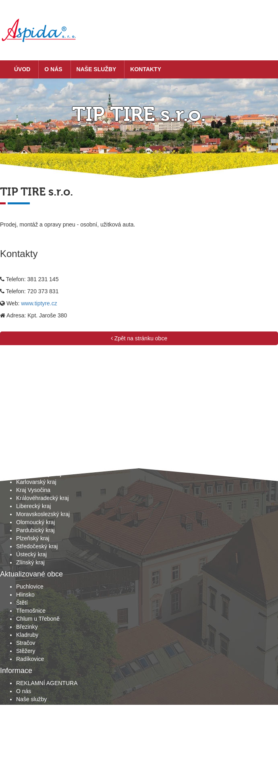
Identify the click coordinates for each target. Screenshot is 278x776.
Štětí (22, 602)
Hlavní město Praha (41, 458)
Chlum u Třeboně (38, 618)
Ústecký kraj (31, 554)
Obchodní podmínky (41, 715)
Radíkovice (30, 659)
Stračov (25, 643)
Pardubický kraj (35, 530)
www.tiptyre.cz (39, 303)
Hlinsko (25, 594)
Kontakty (145, 69)
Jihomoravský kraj (38, 474)
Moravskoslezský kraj (43, 514)
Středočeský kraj (37, 546)
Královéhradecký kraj (42, 498)
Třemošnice (31, 610)
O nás (53, 69)
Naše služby (96, 69)
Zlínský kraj (30, 562)
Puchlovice (30, 586)
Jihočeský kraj (34, 466)
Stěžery (25, 651)
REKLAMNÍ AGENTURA (46, 683)
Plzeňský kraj (32, 538)
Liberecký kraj (33, 506)
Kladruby (27, 635)
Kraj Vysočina (33, 490)
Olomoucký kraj (35, 522)
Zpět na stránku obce (139, 338)
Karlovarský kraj (36, 482)
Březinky (27, 627)
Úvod (22, 69)
